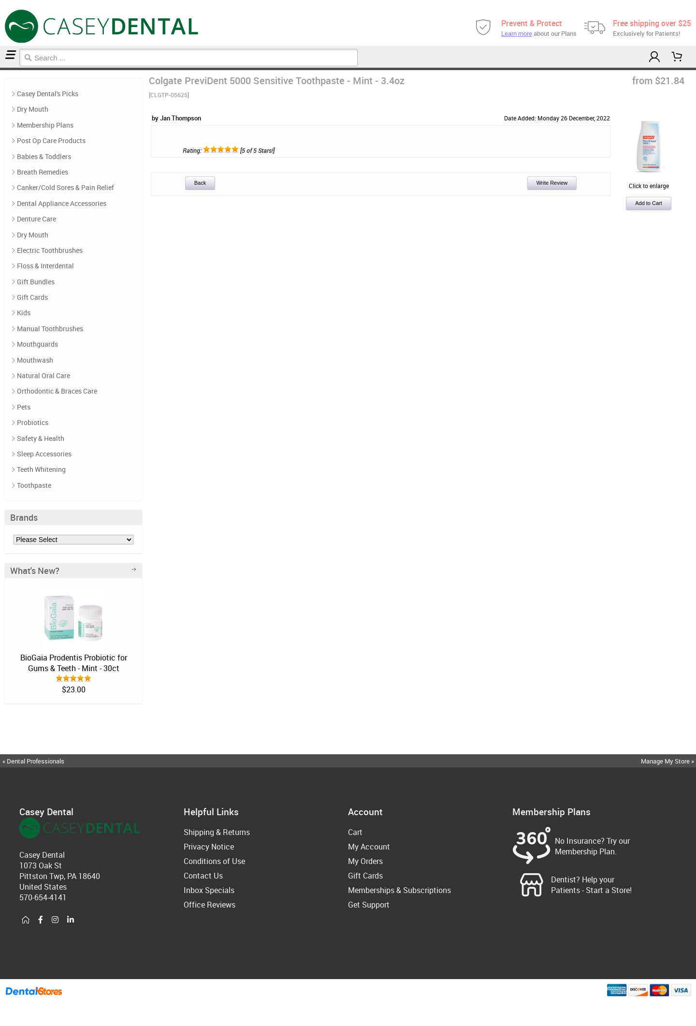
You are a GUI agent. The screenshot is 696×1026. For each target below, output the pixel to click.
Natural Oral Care (43, 375)
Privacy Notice (209, 846)
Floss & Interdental (45, 265)
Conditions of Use (214, 861)
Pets (23, 406)
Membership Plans (45, 125)
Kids (23, 312)
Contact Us (203, 875)
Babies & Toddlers (44, 156)
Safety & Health (40, 438)
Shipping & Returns (217, 832)
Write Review (552, 183)
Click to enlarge (648, 182)
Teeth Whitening (41, 469)
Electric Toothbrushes (50, 250)
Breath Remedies (42, 171)
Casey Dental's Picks (47, 93)
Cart (355, 832)
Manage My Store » (668, 761)
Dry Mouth (32, 109)
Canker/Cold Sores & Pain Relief (65, 187)
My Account (369, 846)
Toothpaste (34, 485)
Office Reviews (209, 904)
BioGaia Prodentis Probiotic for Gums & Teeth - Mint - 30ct (73, 663)
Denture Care (36, 218)
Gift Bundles (36, 281)
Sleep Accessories (44, 453)
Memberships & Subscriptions (399, 890)
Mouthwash (35, 360)
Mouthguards (37, 344)
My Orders (365, 861)
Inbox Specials (209, 890)
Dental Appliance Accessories (61, 203)
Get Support (369, 904)
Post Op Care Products (51, 140)
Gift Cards (32, 297)
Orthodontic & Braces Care (57, 391)
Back (200, 183)
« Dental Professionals (33, 761)
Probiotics (32, 422)
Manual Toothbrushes (50, 328)
